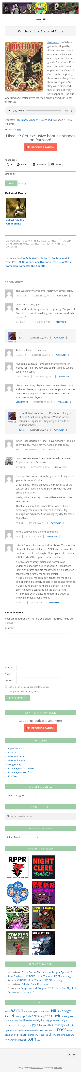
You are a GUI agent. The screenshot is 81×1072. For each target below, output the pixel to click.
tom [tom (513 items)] (31, 1039)
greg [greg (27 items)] (66, 1020)
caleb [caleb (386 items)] (10, 1015)
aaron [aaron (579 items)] (16, 1010)
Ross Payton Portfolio (19, 772)
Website (9, 680)
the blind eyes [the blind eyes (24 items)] (63, 1034)
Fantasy (41, 240)
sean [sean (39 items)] (13, 1034)
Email (8, 674)
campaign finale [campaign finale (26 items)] (23, 1016)
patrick (46, 243)
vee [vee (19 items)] (38, 1040)
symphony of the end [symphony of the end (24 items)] (38, 1034)
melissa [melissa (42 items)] (22, 1030)
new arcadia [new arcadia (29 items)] (32, 1030)
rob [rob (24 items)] (54, 1030)
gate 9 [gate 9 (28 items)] (52, 1020)
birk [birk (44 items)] (59, 1011)
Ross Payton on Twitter (21, 768)
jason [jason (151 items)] (18, 1024)
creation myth (14, 243)
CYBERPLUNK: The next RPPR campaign (49, 976)
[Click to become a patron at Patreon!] (40, 145)
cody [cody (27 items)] (41, 1016)
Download (46, 119)
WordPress (58, 1067)
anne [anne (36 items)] (43, 1011)
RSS (19, 129)
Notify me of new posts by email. (24, 691)
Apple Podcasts (16, 748)
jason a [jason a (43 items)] (27, 1025)
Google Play (14, 764)
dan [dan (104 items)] (47, 1016)
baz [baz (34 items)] (48, 1011)
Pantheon (53, 42)
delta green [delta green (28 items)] (68, 1016)
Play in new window (27, 119)
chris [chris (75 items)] (35, 1016)
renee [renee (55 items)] (48, 1030)
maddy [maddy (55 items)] (59, 1025)
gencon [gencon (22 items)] (59, 1020)
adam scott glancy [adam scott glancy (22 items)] (32, 1011)
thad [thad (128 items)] (52, 1034)
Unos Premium (37, 1067)
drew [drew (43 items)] (8, 1020)
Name (8, 667)
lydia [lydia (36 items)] (51, 1025)
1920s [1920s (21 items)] (7, 1011)
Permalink (62, 295)
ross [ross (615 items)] (62, 1029)
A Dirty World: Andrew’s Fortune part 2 (46, 258)
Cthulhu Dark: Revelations (36, 984)
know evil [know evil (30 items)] (44, 1025)
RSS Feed (12, 776)
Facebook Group (16, 756)
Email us (12, 752)
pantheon (35, 243)
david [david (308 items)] (56, 1015)
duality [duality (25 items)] (15, 1020)
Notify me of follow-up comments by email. (29, 687)
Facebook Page (16, 760)
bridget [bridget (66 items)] (67, 1011)
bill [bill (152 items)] (53, 1010)
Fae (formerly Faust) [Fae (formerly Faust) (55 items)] (36, 1020)
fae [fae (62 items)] (20, 1020)
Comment (9, 629)
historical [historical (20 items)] (9, 1025)
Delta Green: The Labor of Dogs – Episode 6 (47, 972)
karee (26, 243)
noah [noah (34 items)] (41, 1030)
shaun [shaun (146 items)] (22, 1034)
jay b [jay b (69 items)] (35, 1025)
